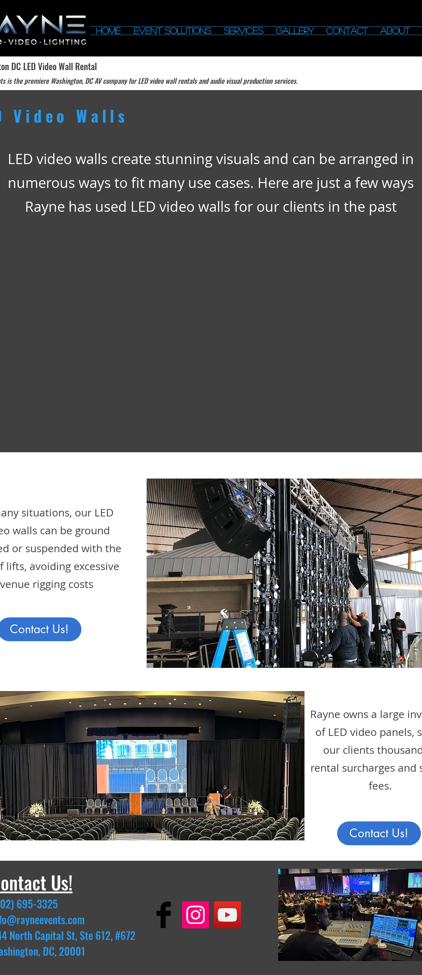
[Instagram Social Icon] (195, 914)
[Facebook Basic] (163, 914)
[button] (172, 31)
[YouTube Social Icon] (227, 914)
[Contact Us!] (379, 833)
